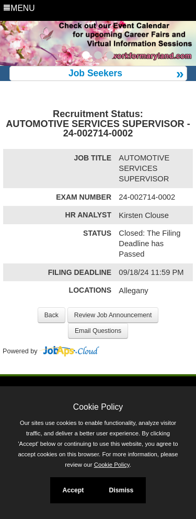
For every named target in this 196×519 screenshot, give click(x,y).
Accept (73, 490)
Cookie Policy (98, 406)
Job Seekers (95, 73)
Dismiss (121, 490)
